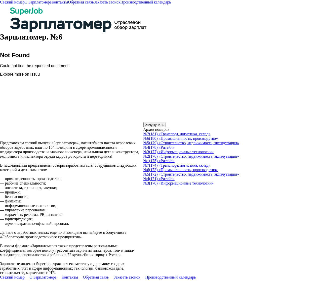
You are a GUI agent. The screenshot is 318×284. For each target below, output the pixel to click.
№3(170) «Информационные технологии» (178, 183)
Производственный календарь (145, 2)
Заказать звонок (107, 2)
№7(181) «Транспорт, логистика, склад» (177, 134)
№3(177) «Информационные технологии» (178, 152)
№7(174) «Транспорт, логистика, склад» (177, 165)
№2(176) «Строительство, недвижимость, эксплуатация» (191, 156)
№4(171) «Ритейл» (159, 179)
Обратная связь (81, 2)
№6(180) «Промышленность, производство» (180, 138)
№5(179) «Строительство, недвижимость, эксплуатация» (191, 143)
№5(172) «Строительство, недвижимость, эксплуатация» (191, 174)
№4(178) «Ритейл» (159, 147)
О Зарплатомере (38, 2)
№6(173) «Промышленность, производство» (180, 170)
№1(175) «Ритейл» (159, 161)
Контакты (60, 2)
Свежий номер (12, 2)
